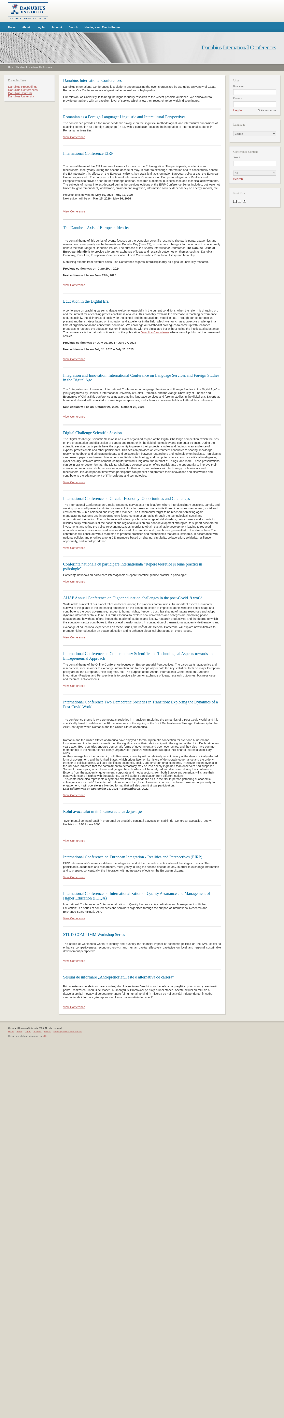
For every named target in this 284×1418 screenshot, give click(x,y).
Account (57, 27)
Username (238, 86)
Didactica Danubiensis (155, 332)
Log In (41, 27)
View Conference (74, 137)
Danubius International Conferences (34, 67)
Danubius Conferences (23, 90)
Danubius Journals (20, 93)
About (26, 27)
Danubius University (21, 96)
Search (73, 27)
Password (238, 98)
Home (11, 27)
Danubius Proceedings (22, 86)
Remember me (268, 110)
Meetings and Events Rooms (102, 27)
